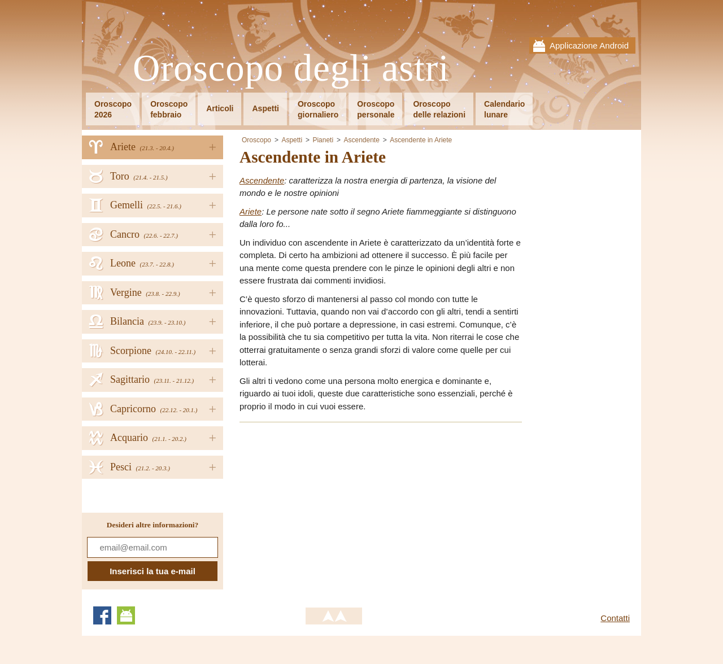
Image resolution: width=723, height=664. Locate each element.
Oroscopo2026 (113, 109)
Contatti (615, 618)
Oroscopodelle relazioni (439, 109)
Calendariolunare (504, 109)
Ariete (250, 211)
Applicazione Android (589, 45)
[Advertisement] (334, 511)
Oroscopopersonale (375, 109)
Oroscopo (256, 140)
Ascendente (361, 140)
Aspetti (265, 108)
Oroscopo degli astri (291, 68)
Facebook (102, 615)
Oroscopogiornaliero (318, 109)
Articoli (219, 108)
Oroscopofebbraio (169, 109)
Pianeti (322, 140)
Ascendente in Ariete (421, 140)
